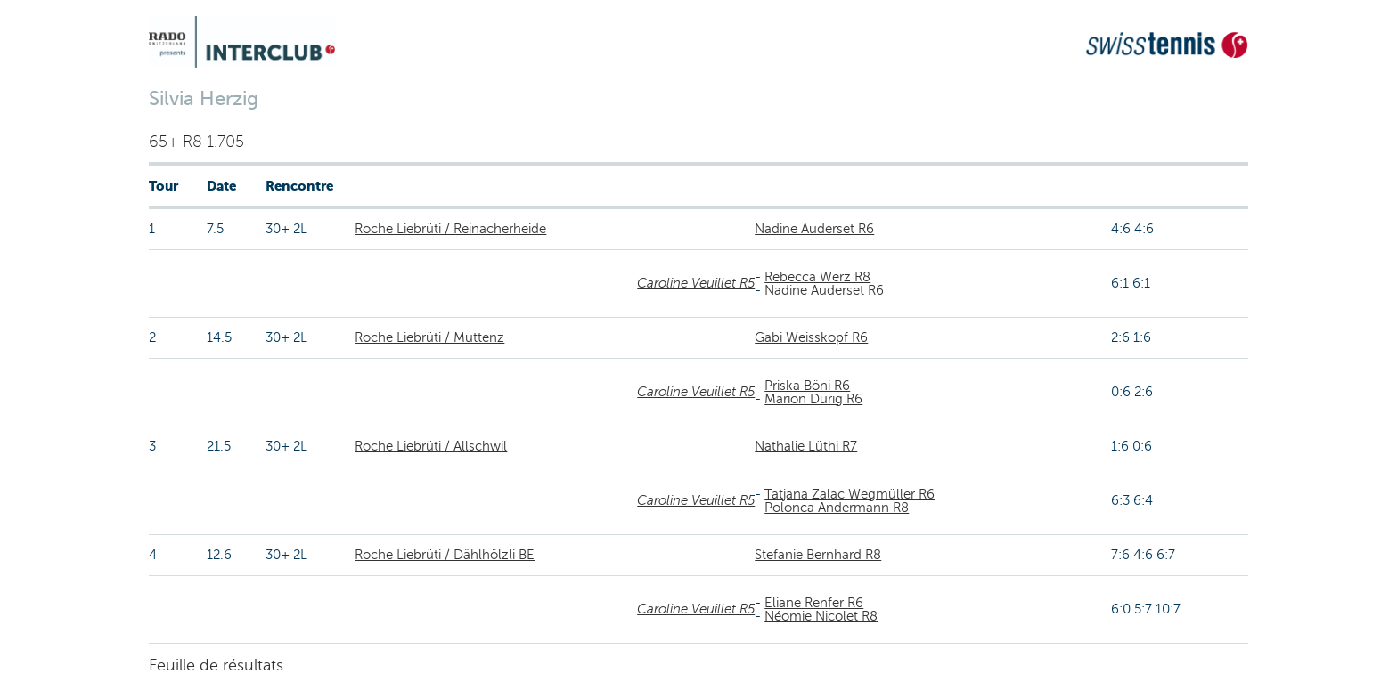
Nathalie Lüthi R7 (806, 446)
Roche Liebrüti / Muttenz (429, 337)
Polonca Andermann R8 (836, 507)
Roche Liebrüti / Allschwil (431, 446)
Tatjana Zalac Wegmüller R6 (849, 494)
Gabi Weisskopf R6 (811, 337)
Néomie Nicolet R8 (821, 616)
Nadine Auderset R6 (814, 229)
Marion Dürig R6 (813, 399)
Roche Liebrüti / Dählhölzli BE (445, 555)
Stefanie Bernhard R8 (818, 555)
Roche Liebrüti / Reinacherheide (450, 229)
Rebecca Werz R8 (817, 277)
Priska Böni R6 (807, 385)
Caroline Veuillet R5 (696, 283)
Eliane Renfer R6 (813, 603)
